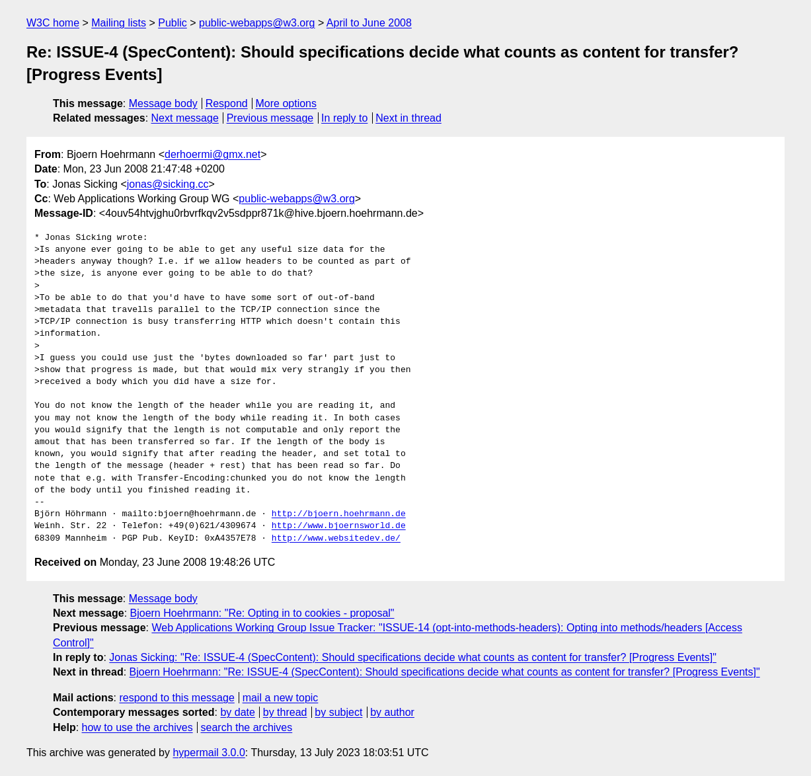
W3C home (52, 22)
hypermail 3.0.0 (209, 752)
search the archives (247, 727)
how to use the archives (137, 727)
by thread (285, 712)
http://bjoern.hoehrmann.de (339, 514)
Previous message (270, 118)
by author (392, 712)
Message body (163, 103)
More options (286, 103)
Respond (227, 103)
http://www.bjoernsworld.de (339, 526)
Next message (185, 118)
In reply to (344, 118)
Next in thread (408, 118)
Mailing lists (118, 22)
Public (172, 22)
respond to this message (176, 697)
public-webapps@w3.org (257, 22)
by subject (338, 712)
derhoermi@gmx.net (212, 154)
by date (237, 712)
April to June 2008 (369, 22)
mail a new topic (281, 697)
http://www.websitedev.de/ (336, 539)
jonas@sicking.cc (168, 184)
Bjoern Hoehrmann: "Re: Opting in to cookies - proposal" (262, 613)
